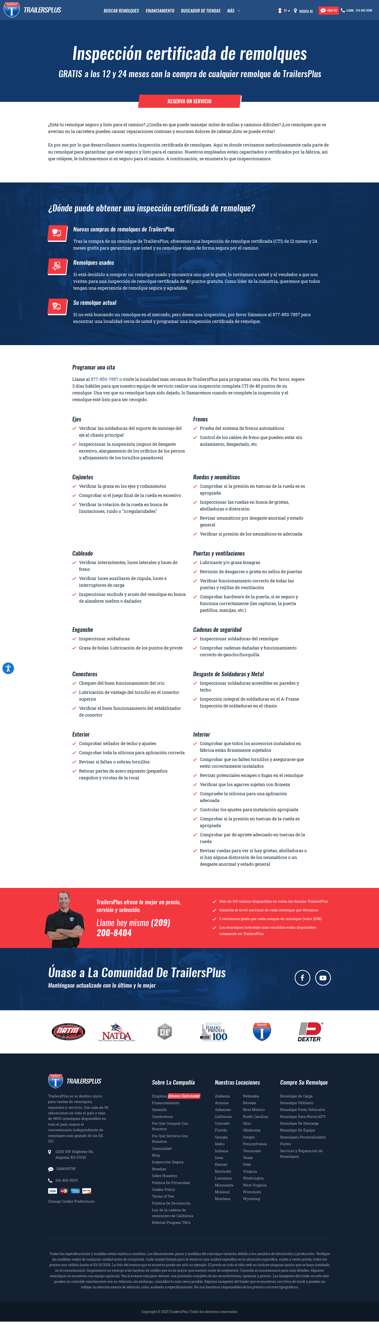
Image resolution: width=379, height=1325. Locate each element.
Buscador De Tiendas (200, 11)
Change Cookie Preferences (71, 1201)
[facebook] (302, 978)
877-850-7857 (286, 314)
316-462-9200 (66, 1180)
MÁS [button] (230, 11)
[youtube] (323, 978)
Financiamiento (160, 11)
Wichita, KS (306, 11)
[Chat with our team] (329, 11)
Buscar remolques (121, 11)
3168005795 (65, 1168)
